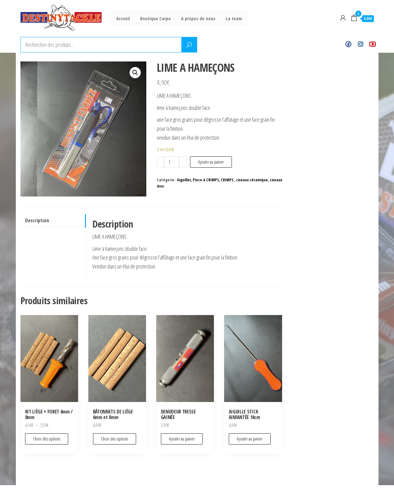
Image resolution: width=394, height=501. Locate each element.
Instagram (360, 44)
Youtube (372, 44)
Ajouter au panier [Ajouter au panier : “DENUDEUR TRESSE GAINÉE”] (182, 439)
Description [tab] (37, 220)
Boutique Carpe (154, 18)
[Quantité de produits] (171, 162)
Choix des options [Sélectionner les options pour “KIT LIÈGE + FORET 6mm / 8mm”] (46, 439)
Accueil (122, 18)
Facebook (348, 44)
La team (230, 18)
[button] (135, 72)
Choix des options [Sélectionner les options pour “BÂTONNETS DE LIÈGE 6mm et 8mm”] (114, 439)
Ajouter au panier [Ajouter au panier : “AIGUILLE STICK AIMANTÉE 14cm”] (250, 439)
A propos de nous (196, 18)
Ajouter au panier (211, 162)
